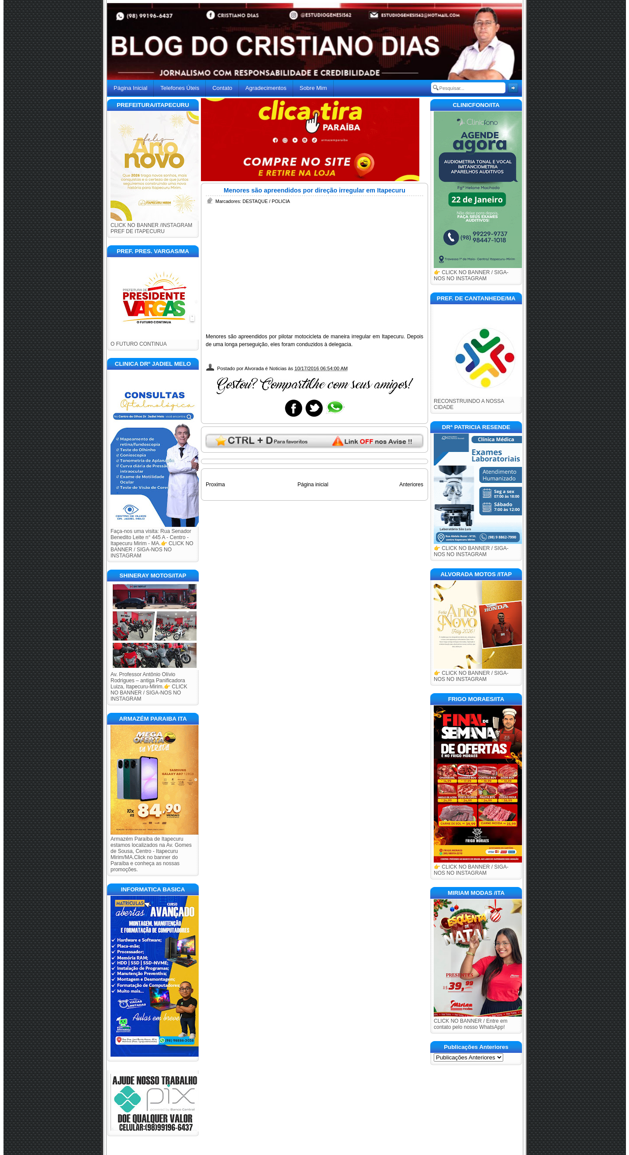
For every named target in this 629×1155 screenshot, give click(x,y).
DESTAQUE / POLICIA (266, 201)
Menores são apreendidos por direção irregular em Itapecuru (314, 190)
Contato (222, 88)
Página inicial (312, 484)
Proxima (215, 484)
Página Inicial (130, 88)
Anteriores (411, 484)
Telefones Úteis (179, 88)
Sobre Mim (313, 88)
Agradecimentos (266, 88)
